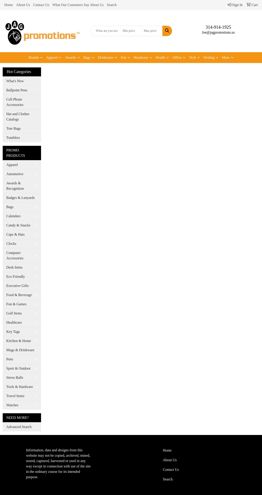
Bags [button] (87, 57)
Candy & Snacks (18, 225)
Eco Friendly (15, 276)
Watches (12, 405)
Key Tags (13, 332)
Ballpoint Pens (16, 90)
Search (112, 5)
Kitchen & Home (18, 341)
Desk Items (14, 267)
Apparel (12, 165)
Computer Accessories (14, 255)
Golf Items (14, 313)
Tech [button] (192, 57)
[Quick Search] (105, 31)
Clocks (11, 243)
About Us (23, 5)
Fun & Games (16, 304)
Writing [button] (208, 57)
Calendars (13, 216)
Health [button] (160, 57)
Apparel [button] (52, 57)
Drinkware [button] (105, 57)
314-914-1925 (218, 27)
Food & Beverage (19, 295)
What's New (15, 81)
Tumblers (13, 138)
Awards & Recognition (15, 185)
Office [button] (177, 57)
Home (8, 5)
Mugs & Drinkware (20, 350)
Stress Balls (14, 377)
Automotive (14, 174)
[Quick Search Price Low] (131, 31)
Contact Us (41, 5)
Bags (9, 207)
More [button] (226, 57)
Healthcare (14, 322)
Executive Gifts (17, 286)
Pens (9, 359)
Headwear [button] (141, 57)
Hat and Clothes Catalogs (17, 116)
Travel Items (15, 396)
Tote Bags (13, 128)
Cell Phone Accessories (14, 102)
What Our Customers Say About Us (78, 5)
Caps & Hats (15, 234)
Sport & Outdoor (18, 368)
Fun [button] (123, 57)
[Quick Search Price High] (152, 31)
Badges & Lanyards (20, 198)
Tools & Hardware (19, 387)
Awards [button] (70, 57)
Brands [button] (33, 57)
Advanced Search (18, 427)
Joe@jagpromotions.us (218, 32)
